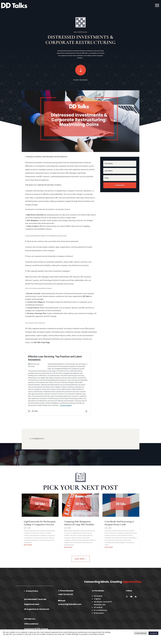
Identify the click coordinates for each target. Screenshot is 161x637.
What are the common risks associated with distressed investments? (53, 241)
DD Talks (86, 296)
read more (28, 545)
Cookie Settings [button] (140, 633)
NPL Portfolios (80, 32)
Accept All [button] (153, 633)
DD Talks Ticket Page (42, 342)
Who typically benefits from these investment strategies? (48, 271)
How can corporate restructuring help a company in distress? (50, 256)
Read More (79, 559)
